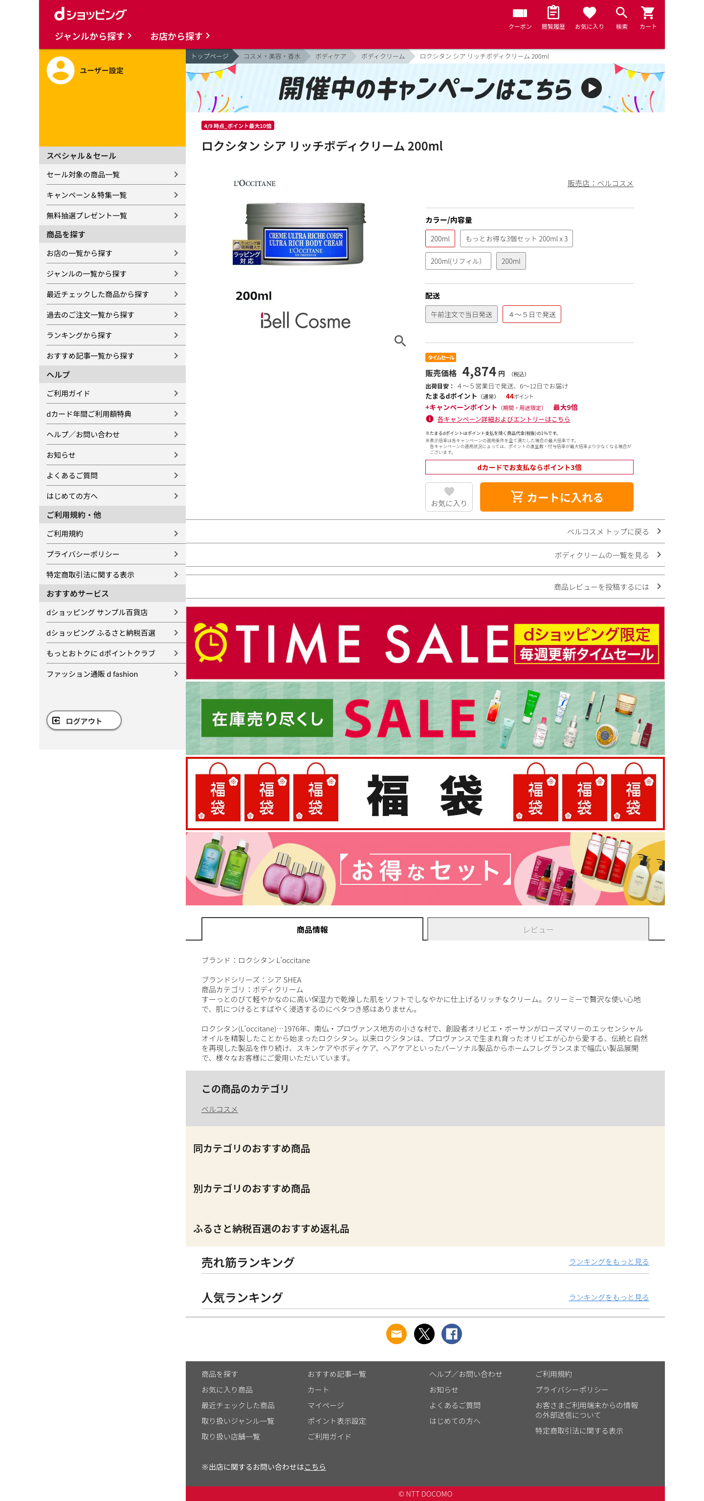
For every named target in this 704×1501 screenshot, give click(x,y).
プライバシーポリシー (83, 554)
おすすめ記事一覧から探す (90, 355)
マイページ (326, 1405)
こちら (315, 1466)
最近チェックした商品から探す (97, 294)
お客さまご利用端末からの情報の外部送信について (586, 1410)
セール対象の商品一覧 (83, 174)
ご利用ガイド (68, 393)
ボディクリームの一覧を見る (601, 554)
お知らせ (61, 455)
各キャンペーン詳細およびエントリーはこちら (504, 419)
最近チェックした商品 (238, 1405)
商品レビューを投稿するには (601, 586)
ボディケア (331, 56)
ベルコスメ (219, 1109)
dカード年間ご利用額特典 (89, 413)
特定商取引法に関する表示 (90, 574)
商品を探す (219, 1374)
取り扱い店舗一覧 (230, 1436)
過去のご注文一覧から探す (90, 314)
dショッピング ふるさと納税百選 (100, 632)
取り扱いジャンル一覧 (237, 1420)
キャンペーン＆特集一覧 (86, 195)
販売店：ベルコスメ (601, 183)
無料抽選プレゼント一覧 (86, 215)
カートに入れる (557, 497)
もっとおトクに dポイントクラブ (100, 653)
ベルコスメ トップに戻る (608, 531)
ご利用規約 (64, 533)
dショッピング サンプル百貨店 (97, 612)
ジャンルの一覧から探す (86, 273)
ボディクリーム (383, 56)
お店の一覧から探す (79, 253)
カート (319, 1389)
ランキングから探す (79, 335)
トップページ (210, 56)
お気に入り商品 (227, 1389)
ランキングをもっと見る (609, 1261)
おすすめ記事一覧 (337, 1374)
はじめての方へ (72, 496)
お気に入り (449, 503)
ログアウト (84, 721)
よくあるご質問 (72, 475)
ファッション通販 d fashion (92, 673)
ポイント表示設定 (337, 1420)
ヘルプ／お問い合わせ (83, 434)
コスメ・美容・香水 (272, 56)
